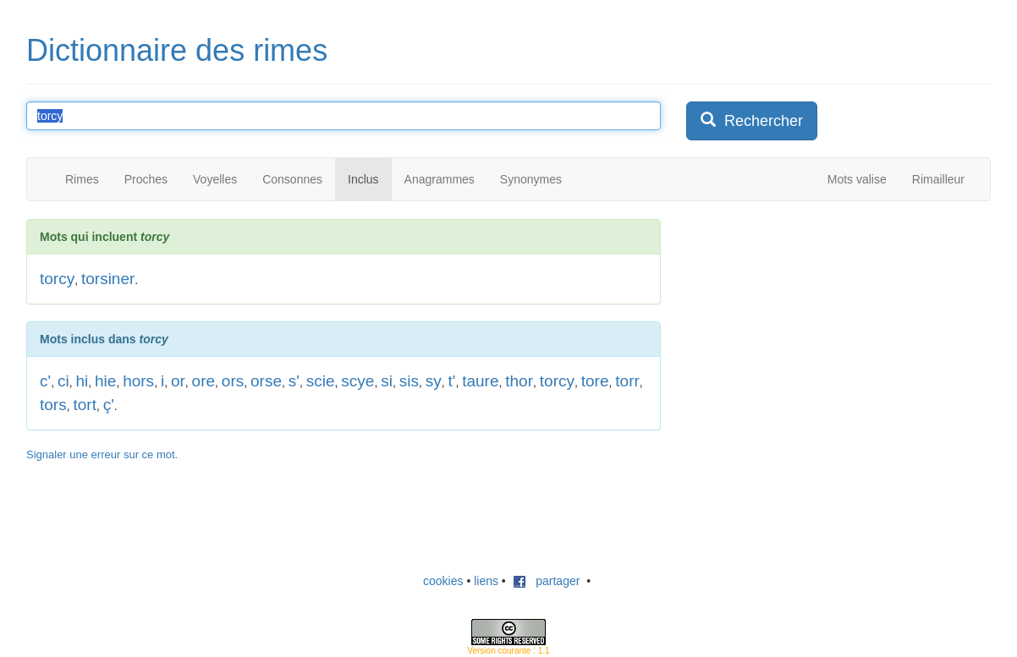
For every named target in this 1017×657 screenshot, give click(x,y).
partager (546, 581)
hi (81, 381)
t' (451, 381)
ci (63, 381)
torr (627, 381)
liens (486, 581)
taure (480, 381)
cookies (443, 581)
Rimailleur (938, 179)
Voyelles (215, 179)
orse (266, 381)
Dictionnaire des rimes (176, 50)
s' (294, 381)
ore (203, 381)
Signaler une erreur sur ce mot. (102, 454)
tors (53, 404)
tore (595, 381)
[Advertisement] (813, 324)
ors (233, 381)
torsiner (108, 278)
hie (105, 381)
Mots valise (857, 179)
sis (409, 381)
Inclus (363, 179)
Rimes (82, 179)
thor (519, 381)
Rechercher (752, 120)
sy (434, 381)
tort (84, 404)
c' (45, 381)
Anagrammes (439, 179)
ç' (108, 404)
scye (357, 381)
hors (138, 381)
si (387, 381)
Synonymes (531, 179)
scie (320, 381)
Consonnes (292, 179)
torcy (57, 278)
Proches (146, 179)
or (178, 381)
